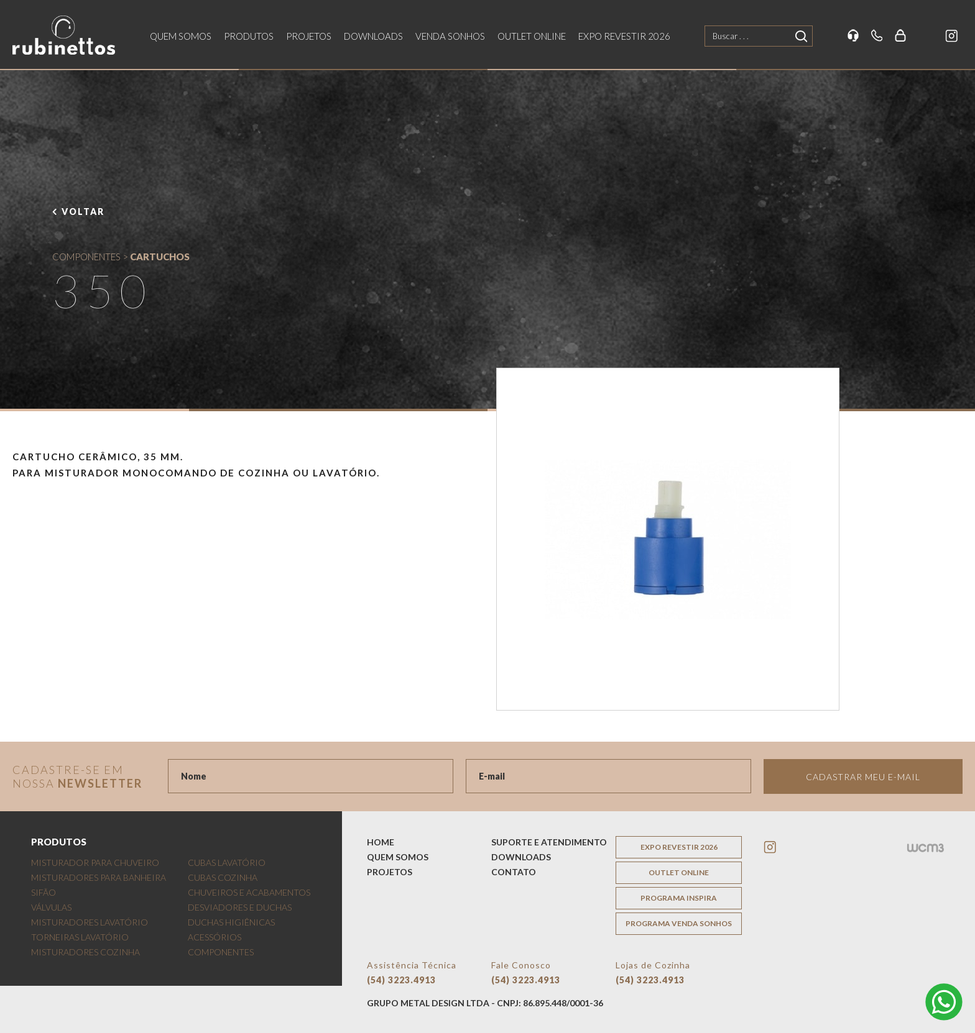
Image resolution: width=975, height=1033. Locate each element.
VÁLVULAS (51, 907)
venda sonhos (450, 36)
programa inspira (678, 898)
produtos (249, 36)
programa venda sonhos (679, 923)
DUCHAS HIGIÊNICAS (231, 922)
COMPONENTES (86, 256)
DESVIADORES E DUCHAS (240, 907)
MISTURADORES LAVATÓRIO (89, 922)
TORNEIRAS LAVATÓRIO (80, 937)
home (380, 842)
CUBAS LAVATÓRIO (227, 862)
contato (513, 872)
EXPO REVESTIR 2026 (624, 36)
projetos (308, 36)
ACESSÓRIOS (214, 937)
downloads (373, 36)
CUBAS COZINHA (222, 877)
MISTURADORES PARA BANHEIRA (98, 877)
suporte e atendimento (549, 842)
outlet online (531, 36)
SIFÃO (43, 892)
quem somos (180, 36)
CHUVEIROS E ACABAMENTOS (249, 892)
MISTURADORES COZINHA (85, 952)
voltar (83, 211)
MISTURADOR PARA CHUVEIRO (95, 862)
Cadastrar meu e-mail (863, 776)
